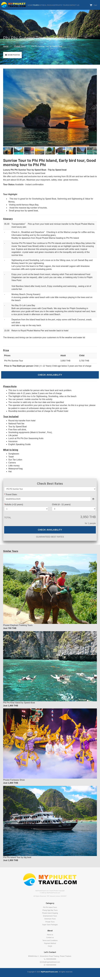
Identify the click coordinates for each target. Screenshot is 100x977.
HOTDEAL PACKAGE (47, 5)
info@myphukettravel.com (50, 962)
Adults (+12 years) (13, 504)
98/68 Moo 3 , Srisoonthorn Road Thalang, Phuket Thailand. (50, 956)
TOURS (36, 5)
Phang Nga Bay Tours (50, 910)
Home (5, 46)
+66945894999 (50, 959)
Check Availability (50, 375)
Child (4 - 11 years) (61, 504)
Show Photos (12, 55)
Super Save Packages (50, 925)
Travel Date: (10, 494)
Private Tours (50, 922)
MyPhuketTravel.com (49, 972)
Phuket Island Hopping (50, 913)
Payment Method (50, 943)
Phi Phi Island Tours (50, 907)
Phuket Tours (19, 46)
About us (50, 935)
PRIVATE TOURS (61, 5)
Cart (93, 5)
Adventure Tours (50, 919)
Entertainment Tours (50, 916)
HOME (30, 5)
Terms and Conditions (50, 940)
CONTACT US (73, 5)
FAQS (50, 946)
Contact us (50, 937)
